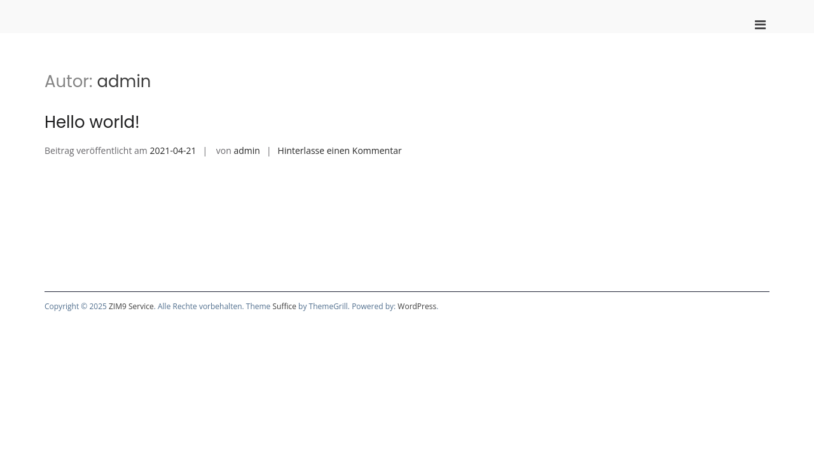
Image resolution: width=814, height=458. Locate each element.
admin (246, 150)
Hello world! (92, 122)
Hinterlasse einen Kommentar (340, 150)
